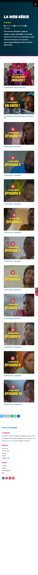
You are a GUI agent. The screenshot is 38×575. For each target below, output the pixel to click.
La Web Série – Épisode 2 (12, 175)
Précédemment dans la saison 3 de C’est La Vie (19, 117)
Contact (4, 468)
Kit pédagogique (6, 470)
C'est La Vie (5, 448)
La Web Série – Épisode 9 (12, 376)
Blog (3, 473)
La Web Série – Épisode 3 (12, 204)
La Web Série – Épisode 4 (12, 232)
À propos (4, 466)
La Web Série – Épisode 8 (12, 347)
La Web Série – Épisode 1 (12, 147)
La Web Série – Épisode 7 (12, 318)
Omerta (4, 455)
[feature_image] (19, 74)
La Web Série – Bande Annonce (15, 87)
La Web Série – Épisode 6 (12, 290)
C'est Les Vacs (5, 451)
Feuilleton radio (6, 458)
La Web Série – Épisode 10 (13, 404)
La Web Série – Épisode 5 (12, 261)
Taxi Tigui (4, 453)
